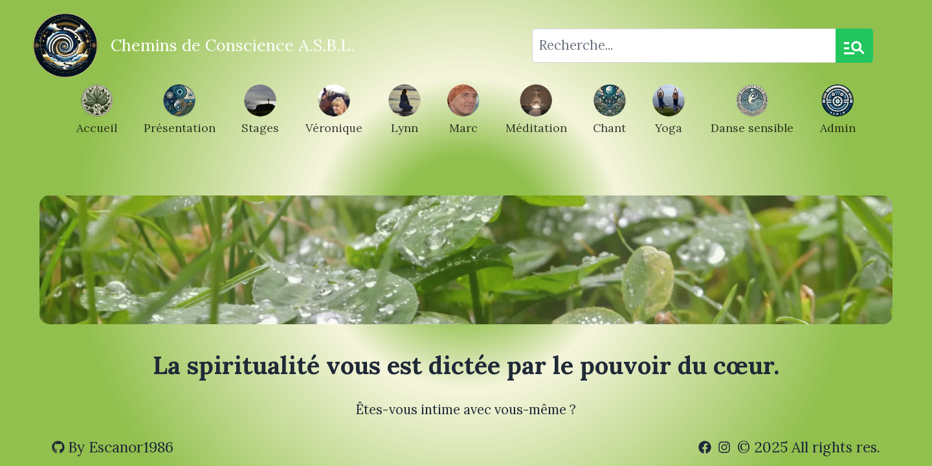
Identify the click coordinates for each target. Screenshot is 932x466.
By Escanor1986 (112, 447)
